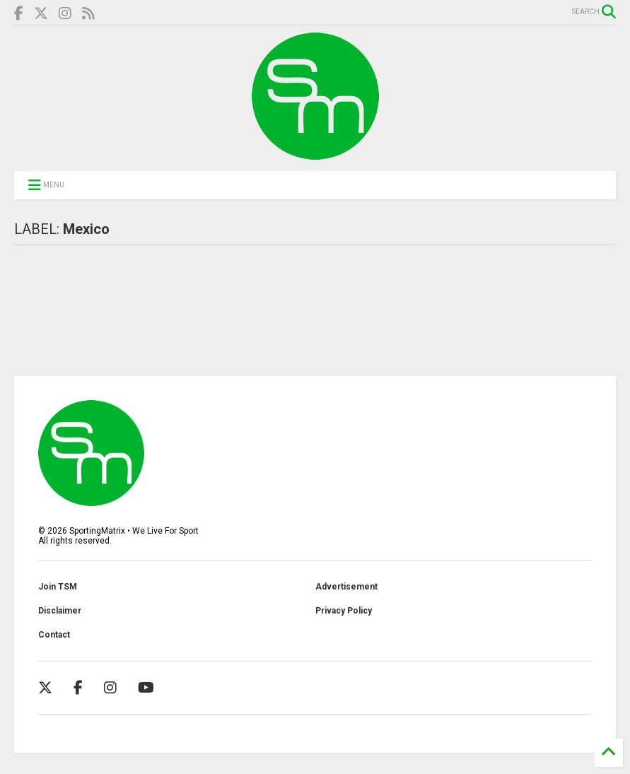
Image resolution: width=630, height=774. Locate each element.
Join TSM (57, 587)
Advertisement (346, 587)
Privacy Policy (343, 611)
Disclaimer (59, 611)
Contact (54, 635)
